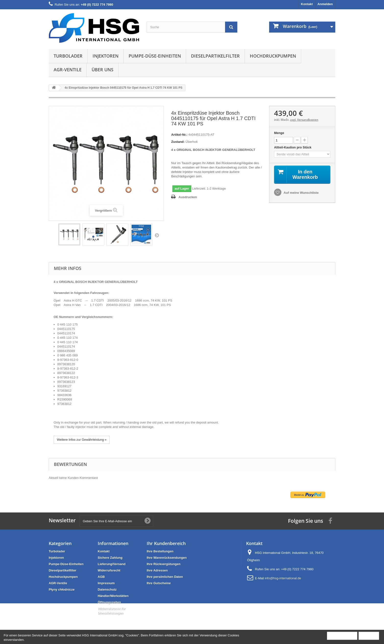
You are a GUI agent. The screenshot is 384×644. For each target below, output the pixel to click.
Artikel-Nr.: (179, 134)
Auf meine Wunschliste (301, 192)
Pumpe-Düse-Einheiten (155, 56)
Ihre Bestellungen (160, 551)
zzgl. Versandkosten (304, 120)
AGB (101, 577)
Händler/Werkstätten (113, 596)
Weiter (156, 235)
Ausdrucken (188, 197)
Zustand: (178, 142)
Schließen (369, 635)
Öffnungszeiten (109, 602)
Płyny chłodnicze (61, 589)
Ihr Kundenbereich (166, 543)
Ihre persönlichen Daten (165, 577)
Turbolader (68, 56)
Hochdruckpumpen (273, 56)
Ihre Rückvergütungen (163, 564)
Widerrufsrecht (109, 570)
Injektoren (106, 56)
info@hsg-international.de (283, 578)
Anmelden (325, 4)
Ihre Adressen (157, 570)
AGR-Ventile (68, 70)
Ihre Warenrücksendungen (167, 557)
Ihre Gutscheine (159, 583)
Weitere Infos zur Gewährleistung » (82, 439)
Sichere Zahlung (110, 557)
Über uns (102, 70)
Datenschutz (107, 589)
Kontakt (307, 4)
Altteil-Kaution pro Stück (293, 147)
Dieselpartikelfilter (215, 56)
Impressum (106, 583)
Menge (279, 133)
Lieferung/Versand (111, 564)
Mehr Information (342, 635)
